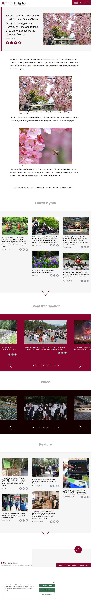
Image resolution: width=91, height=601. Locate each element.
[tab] (33, 365)
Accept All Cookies (47, 585)
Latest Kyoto (45, 203)
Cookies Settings (47, 594)
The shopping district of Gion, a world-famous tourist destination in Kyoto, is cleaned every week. (13, 515)
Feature (45, 444)
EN (76, 2)
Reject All (47, 590)
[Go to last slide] (10, 365)
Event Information (45, 306)
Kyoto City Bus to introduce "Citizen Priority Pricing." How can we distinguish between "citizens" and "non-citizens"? (75, 492)
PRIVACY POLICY (72, 565)
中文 (80, 2)
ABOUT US (61, 565)
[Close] (53, 582)
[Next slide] (80, 365)
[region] (29, 589)
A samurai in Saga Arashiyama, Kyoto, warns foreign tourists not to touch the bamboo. (44, 481)
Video (45, 382)
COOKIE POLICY (83, 565)
